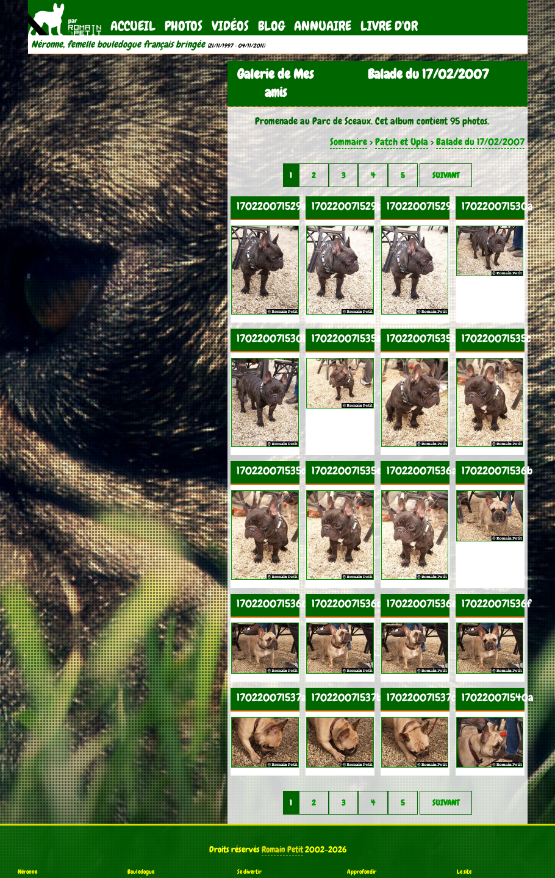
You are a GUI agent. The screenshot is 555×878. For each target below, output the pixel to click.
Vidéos (230, 26)
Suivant (445, 175)
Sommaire (348, 141)
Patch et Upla (401, 141)
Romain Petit (282, 849)
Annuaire (322, 26)
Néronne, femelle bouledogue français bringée (118, 44)
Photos (183, 26)
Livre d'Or (389, 26)
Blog (271, 26)
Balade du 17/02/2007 (480, 141)
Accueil (133, 26)
